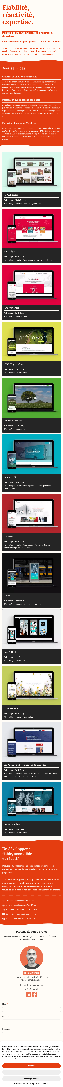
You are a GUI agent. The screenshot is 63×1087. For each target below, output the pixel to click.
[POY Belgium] (31, 236)
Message (6, 1034)
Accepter (31, 1066)
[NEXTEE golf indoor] (31, 349)
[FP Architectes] (31, 180)
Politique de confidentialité (38, 1084)
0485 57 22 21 (31, 997)
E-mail (5, 1021)
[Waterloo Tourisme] (31, 405)
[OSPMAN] (31, 522)
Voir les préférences (31, 1079)
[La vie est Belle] (31, 693)
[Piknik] (31, 580)
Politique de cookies (21, 1084)
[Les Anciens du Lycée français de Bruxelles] (31, 751)
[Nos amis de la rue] (31, 809)
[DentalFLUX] (31, 463)
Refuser (31, 1072)
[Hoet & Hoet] (31, 637)
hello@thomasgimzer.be (31, 993)
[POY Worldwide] (31, 292)
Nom (5, 1009)
